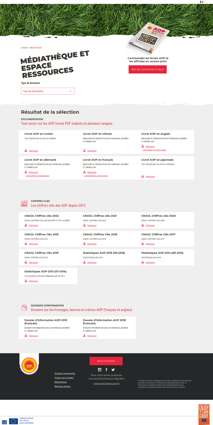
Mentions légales (63, 386)
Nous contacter (106, 361)
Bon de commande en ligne (148, 69)
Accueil (24, 48)
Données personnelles (65, 373)
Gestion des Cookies (64, 377)
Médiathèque (61, 382)
